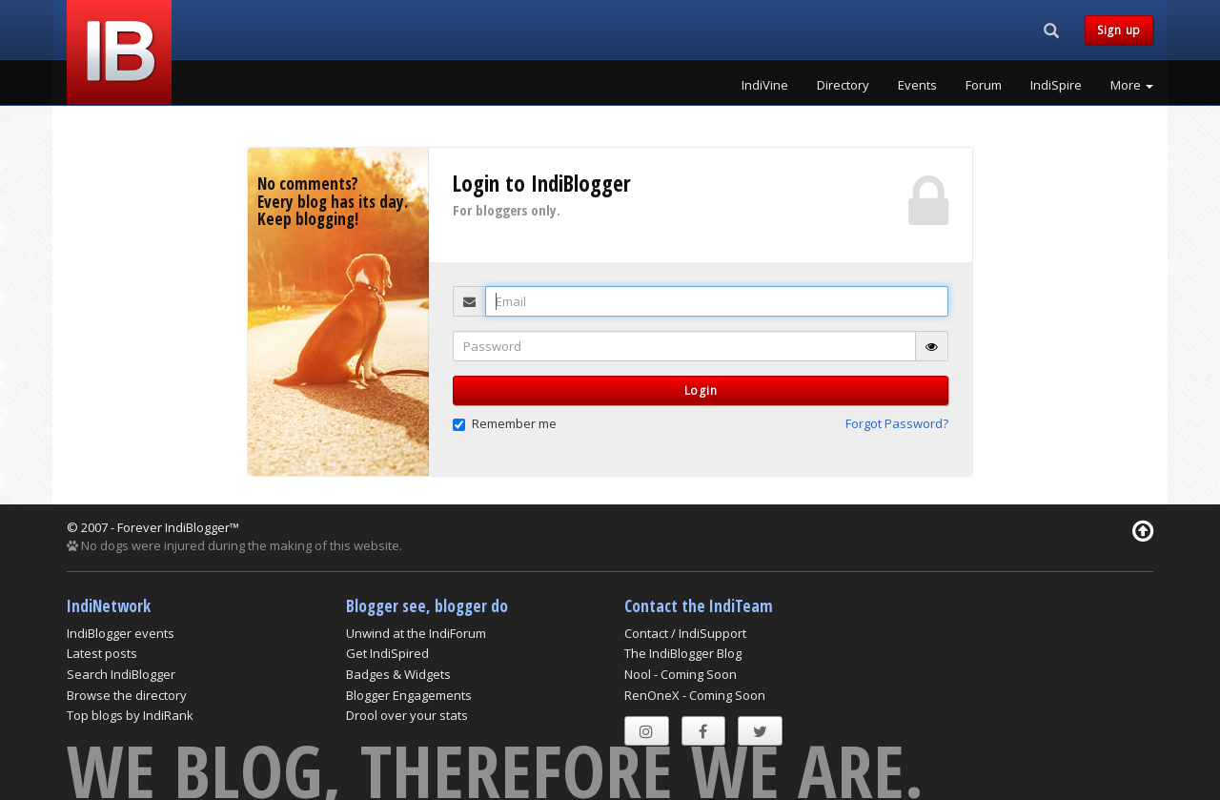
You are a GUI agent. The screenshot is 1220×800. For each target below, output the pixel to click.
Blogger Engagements (409, 695)
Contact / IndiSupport (685, 633)
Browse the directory (127, 695)
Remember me (505, 423)
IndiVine (765, 84)
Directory (843, 84)
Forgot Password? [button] (896, 423)
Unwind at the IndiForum (416, 633)
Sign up (1119, 30)
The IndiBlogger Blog (683, 653)
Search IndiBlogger (121, 674)
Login (701, 390)
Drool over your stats (407, 715)
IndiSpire (1056, 84)
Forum (984, 84)
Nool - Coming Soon (680, 674)
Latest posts (102, 653)
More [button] (1131, 84)
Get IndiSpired (387, 653)
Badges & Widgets (398, 674)
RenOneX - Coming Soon (694, 695)
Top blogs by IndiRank (130, 715)
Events (917, 84)
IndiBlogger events (120, 633)
